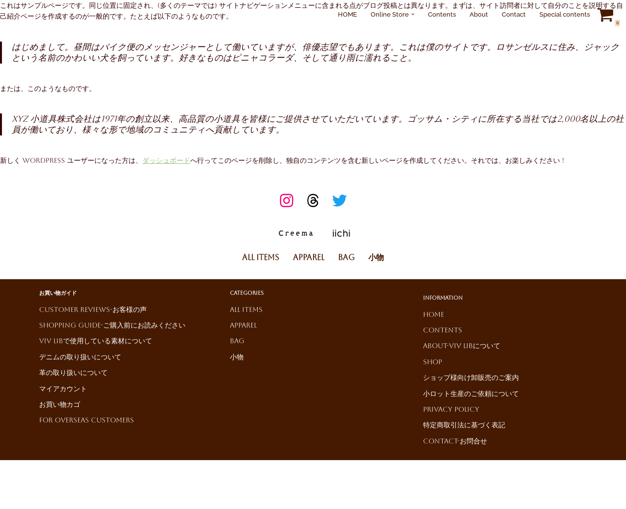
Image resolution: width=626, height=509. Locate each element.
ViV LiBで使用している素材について (95, 341)
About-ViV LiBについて (461, 346)
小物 (376, 257)
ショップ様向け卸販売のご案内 (471, 377)
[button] (412, 14)
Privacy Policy (451, 409)
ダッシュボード (166, 160)
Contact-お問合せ (455, 441)
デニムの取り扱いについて (80, 357)
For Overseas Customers (86, 420)
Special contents (564, 14)
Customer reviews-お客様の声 (93, 309)
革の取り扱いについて (73, 372)
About (479, 14)
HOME (347, 14)
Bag (346, 257)
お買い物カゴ (59, 404)
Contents (442, 14)
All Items (260, 257)
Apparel (308, 257)
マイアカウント (63, 388)
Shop (432, 362)
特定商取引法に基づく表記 (464, 425)
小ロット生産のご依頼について (471, 393)
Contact (514, 14)
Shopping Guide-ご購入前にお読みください (112, 325)
